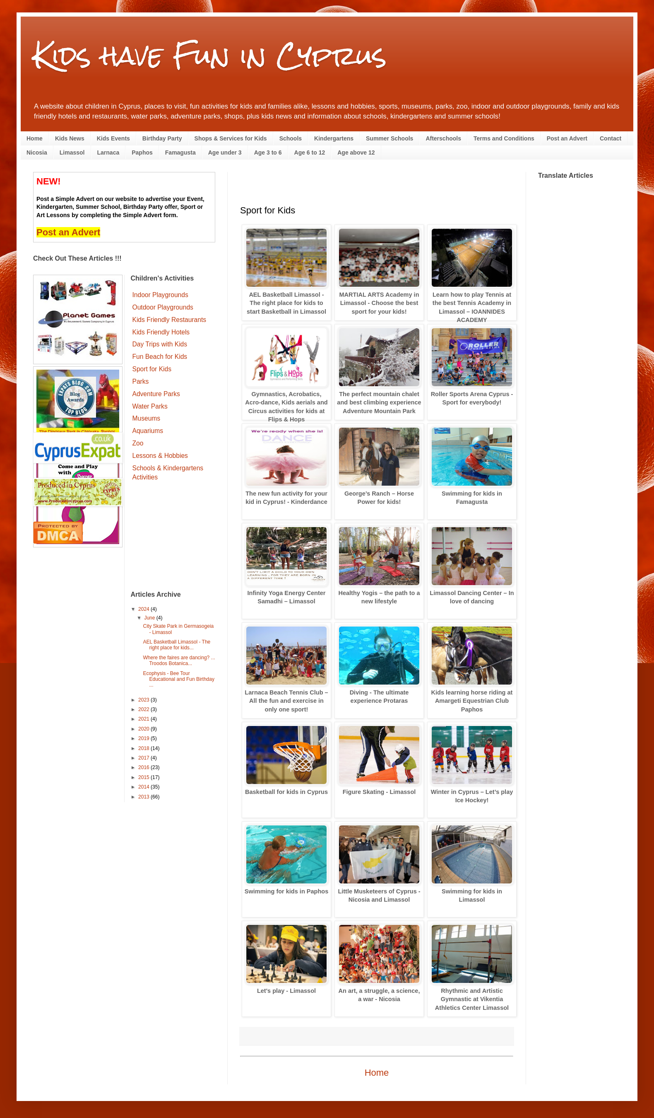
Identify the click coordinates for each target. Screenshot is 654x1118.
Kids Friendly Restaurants (169, 319)
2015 (144, 777)
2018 (144, 748)
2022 (144, 709)
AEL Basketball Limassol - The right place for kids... (176, 645)
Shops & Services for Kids (231, 138)
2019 (144, 738)
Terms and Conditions (504, 138)
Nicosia (36, 152)
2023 (144, 700)
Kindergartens (333, 138)
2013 (144, 797)
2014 (144, 787)
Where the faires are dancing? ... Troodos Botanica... (179, 660)
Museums (146, 418)
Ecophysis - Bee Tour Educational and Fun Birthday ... (178, 679)
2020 (144, 729)
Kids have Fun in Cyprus (210, 55)
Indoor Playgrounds (160, 294)
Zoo (138, 443)
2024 (144, 609)
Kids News (69, 138)
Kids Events (113, 138)
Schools (290, 138)
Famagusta (180, 152)
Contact (610, 138)
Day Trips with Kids (160, 344)
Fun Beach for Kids (160, 356)
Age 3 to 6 (268, 152)
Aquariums (148, 430)
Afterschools (443, 138)
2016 (144, 767)
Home (34, 138)
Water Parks (150, 406)
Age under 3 (225, 152)
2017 (144, 758)
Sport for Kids (151, 369)
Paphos (142, 152)
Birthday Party (162, 138)
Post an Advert (567, 138)
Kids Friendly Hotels (161, 332)
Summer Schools (389, 138)
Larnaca (108, 152)
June (150, 618)
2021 (144, 719)
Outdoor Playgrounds (162, 307)
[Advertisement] (173, 537)
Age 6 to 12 (309, 152)
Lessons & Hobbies (160, 455)
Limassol (72, 152)
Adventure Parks (156, 393)
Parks (140, 381)
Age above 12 (356, 152)
